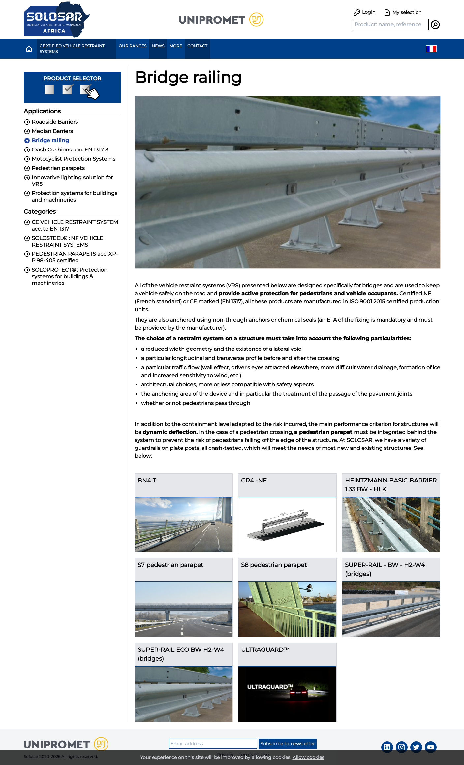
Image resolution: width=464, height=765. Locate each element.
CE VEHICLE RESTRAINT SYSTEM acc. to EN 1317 (71, 225)
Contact (197, 45)
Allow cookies (308, 757)
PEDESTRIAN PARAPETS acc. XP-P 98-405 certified (71, 257)
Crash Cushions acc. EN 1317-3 (66, 150)
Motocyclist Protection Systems (69, 159)
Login (364, 12)
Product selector (72, 87)
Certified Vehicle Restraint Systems (72, 48)
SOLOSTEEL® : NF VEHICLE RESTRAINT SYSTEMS (63, 241)
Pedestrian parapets (54, 168)
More (176, 45)
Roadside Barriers (51, 122)
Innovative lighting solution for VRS (68, 180)
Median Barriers (48, 131)
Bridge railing (46, 140)
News (158, 45)
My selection (402, 13)
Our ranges (132, 45)
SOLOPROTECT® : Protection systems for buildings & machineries (66, 276)
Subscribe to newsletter (287, 744)
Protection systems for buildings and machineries (70, 196)
